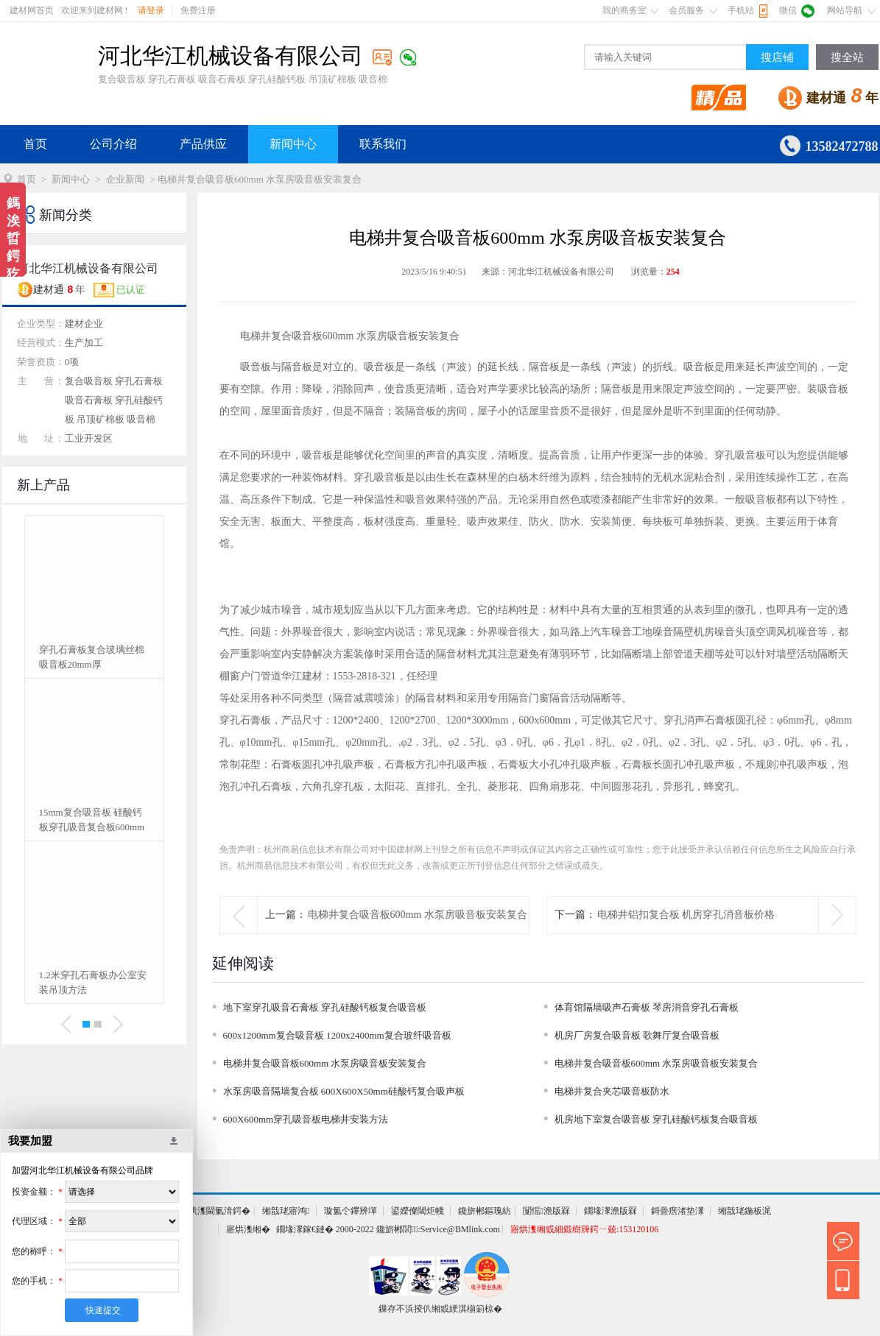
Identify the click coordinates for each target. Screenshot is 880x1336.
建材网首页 (32, 10)
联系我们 (382, 144)
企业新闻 (125, 179)
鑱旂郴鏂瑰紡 (484, 1211)
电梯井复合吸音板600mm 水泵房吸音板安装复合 (417, 914)
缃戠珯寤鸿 (285, 1211)
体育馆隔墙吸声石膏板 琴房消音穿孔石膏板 (647, 1007)
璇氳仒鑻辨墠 (350, 1211)
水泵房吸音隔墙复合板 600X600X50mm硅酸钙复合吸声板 (344, 1091)
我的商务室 (624, 10)
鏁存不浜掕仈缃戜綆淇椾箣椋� (440, 1309)
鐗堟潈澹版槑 (610, 1211)
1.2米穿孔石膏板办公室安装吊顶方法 (93, 982)
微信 (788, 10)
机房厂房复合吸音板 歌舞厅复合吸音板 (637, 1035)
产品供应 (203, 144)
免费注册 (198, 10)
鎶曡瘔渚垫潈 (677, 1211)
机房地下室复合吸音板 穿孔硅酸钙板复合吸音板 (656, 1119)
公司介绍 (113, 144)
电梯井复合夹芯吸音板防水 (612, 1091)
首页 (35, 144)
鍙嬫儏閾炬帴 (417, 1211)
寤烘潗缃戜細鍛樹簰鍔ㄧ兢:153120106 (584, 1229)
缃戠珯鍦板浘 (744, 1211)
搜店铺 (777, 57)
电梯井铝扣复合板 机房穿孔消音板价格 (686, 914)
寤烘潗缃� (248, 1229)
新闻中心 (293, 144)
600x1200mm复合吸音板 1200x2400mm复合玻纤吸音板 (337, 1035)
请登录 (151, 10)
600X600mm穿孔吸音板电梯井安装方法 (306, 1119)
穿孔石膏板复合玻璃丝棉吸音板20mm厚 (91, 657)
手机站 (741, 10)
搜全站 (847, 57)
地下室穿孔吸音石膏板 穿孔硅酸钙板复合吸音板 (324, 1007)
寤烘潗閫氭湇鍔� (215, 1211)
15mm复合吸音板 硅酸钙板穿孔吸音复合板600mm (92, 820)
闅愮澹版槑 (546, 1211)
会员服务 (686, 10)
